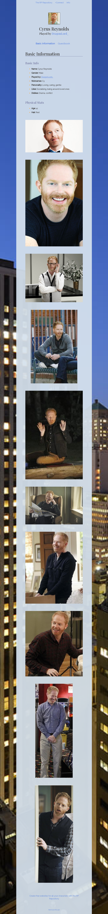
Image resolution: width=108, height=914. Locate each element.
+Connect (59, 2)
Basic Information (45, 43)
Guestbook (64, 43)
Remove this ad (54, 910)
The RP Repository (43, 2)
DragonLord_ (60, 33)
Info (68, 2)
